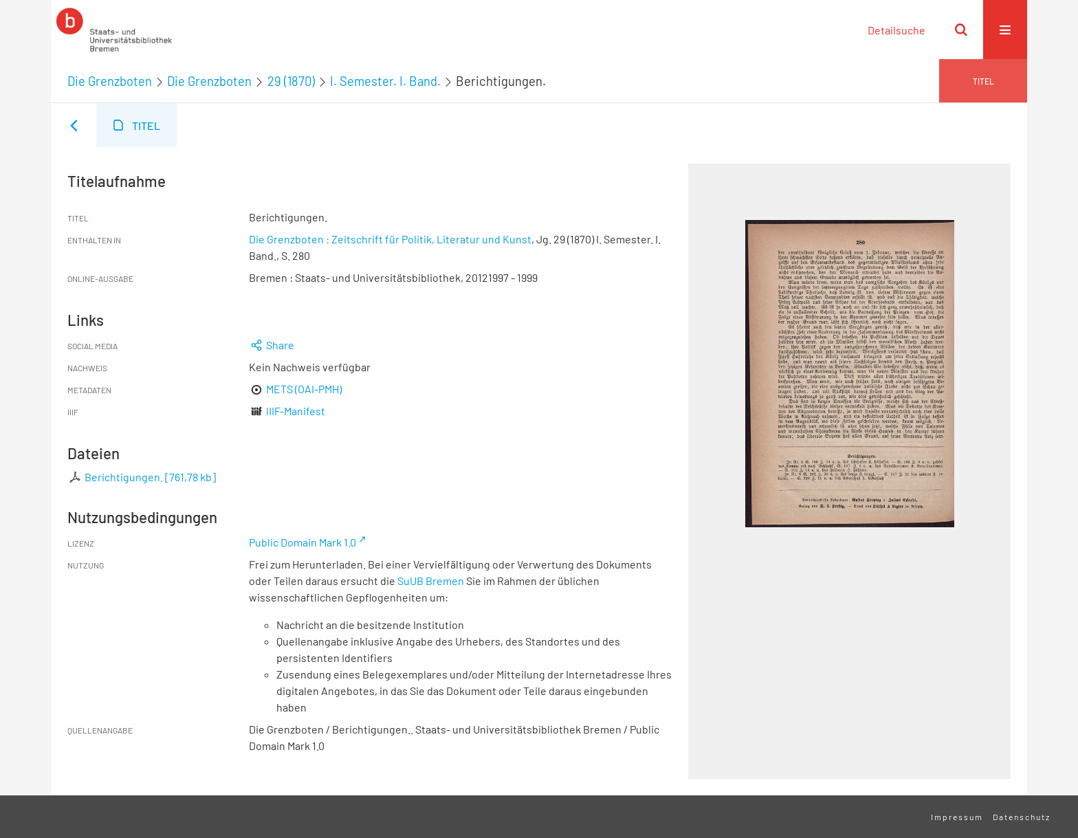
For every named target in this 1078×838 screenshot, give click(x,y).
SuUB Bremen (430, 580)
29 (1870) (291, 81)
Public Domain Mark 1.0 (302, 542)
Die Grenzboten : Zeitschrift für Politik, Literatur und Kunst (390, 238)
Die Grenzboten (109, 81)
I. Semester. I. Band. (385, 81)
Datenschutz (1021, 817)
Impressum (957, 817)
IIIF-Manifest (295, 410)
